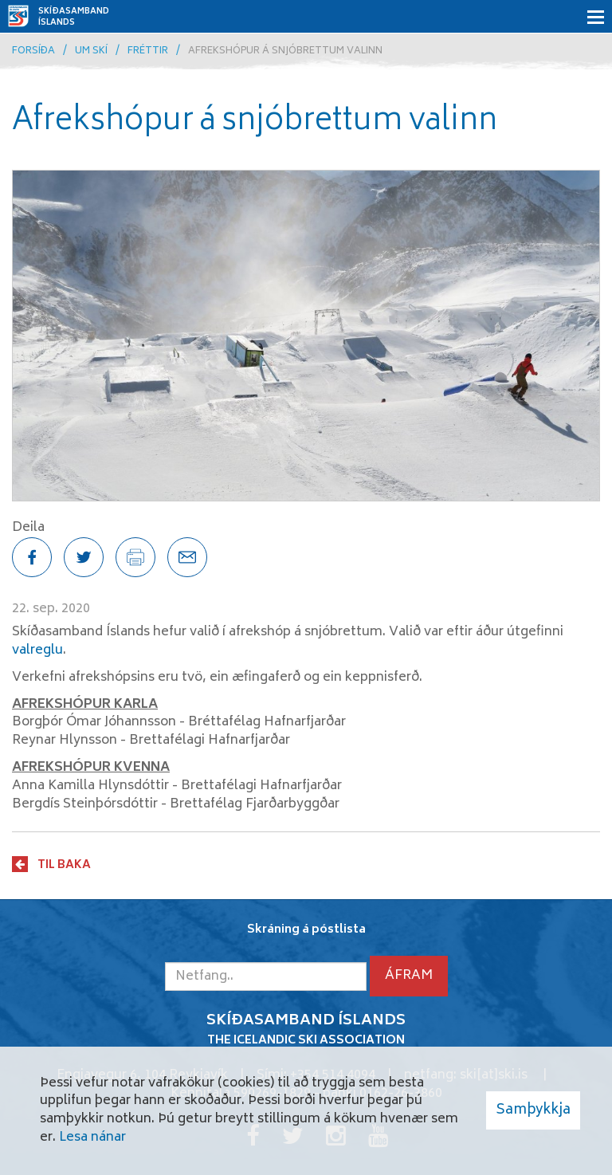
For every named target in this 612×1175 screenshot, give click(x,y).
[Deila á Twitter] (84, 557)
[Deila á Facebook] (32, 557)
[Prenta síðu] (135, 557)
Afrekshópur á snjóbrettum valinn (285, 51)
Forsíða (33, 51)
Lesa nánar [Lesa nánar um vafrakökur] (92, 1137)
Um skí (91, 51)
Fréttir (148, 51)
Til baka (64, 865)
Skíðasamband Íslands (73, 17)
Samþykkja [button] (533, 1110)
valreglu (37, 650)
